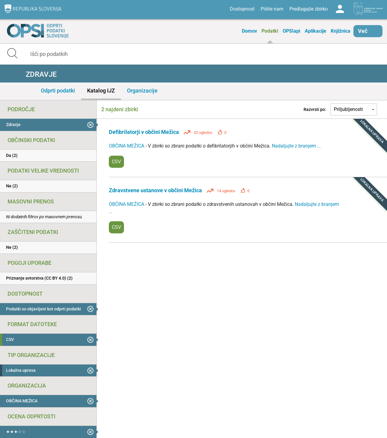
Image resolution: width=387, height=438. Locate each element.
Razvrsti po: (315, 109)
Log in (340, 9)
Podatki (270, 31)
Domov (249, 31)
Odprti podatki (58, 90)
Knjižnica (340, 31)
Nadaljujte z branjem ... (296, 146)
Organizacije (142, 90)
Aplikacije (315, 31)
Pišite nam (272, 9)
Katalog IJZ (101, 90)
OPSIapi (291, 31)
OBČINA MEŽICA (127, 146)
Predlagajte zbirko (308, 9)
